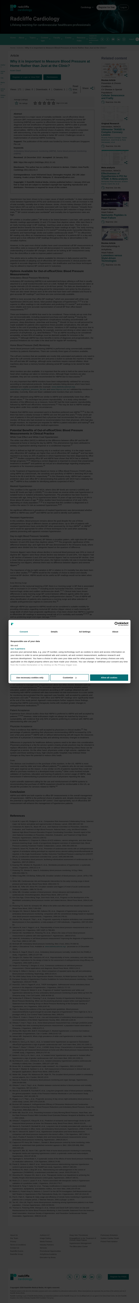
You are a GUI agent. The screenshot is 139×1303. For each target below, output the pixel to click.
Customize (69, 677)
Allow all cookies (109, 677)
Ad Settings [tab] (84, 632)
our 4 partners (18, 649)
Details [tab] (54, 632)
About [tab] (115, 632)
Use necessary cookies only (29, 677)
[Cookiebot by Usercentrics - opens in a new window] (116, 624)
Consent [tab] (24, 632)
